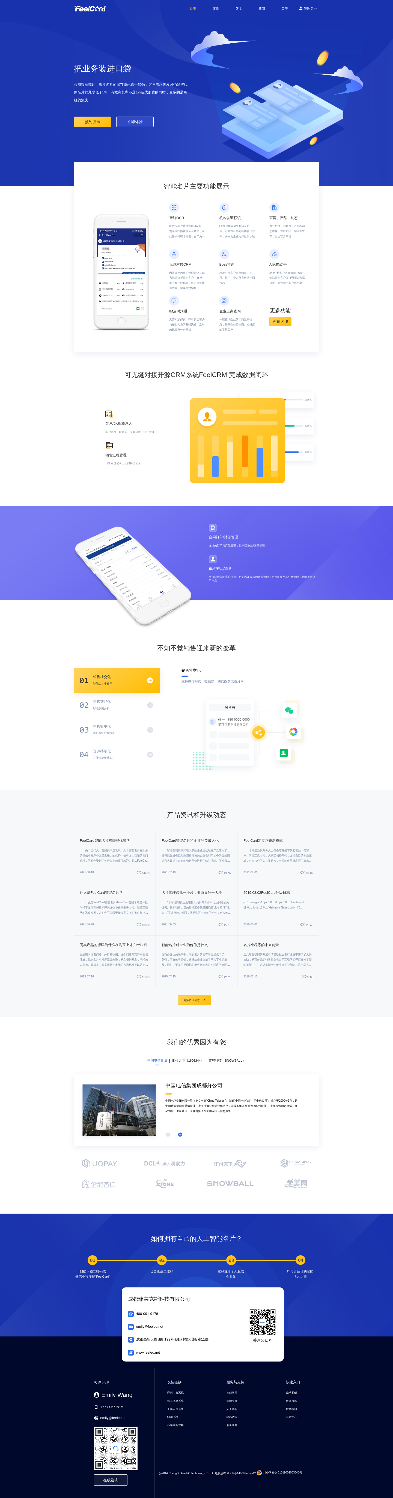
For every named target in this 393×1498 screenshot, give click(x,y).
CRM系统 (173, 1416)
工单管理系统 (175, 1409)
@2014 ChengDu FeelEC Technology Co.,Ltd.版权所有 (192, 1473)
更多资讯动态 (194, 1000)
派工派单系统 (175, 1400)
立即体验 (135, 122)
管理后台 (308, 8)
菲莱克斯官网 (175, 1425)
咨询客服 (280, 321)
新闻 (261, 8)
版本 (239, 8)
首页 (193, 8)
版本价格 (291, 1400)
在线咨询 (110, 1480)
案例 (216, 8)
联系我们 (291, 1409)
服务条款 (232, 1425)
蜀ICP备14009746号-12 (241, 1473)
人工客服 (232, 1409)
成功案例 (291, 1392)
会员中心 (291, 1416)
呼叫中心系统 (175, 1392)
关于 (284, 8)
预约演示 (92, 122)
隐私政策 (232, 1416)
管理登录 (232, 1400)
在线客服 (232, 1392)
